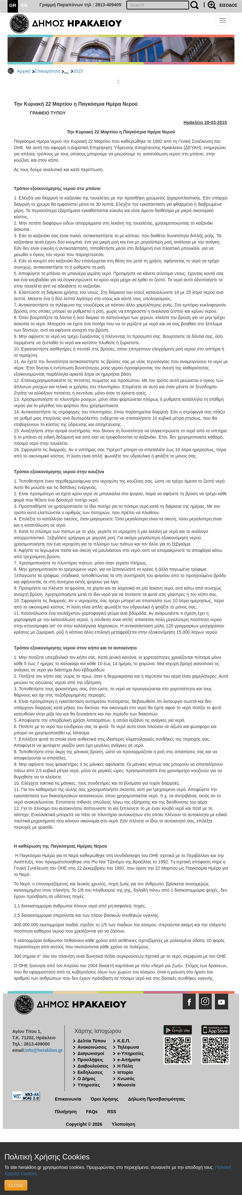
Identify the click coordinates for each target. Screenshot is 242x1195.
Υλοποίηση (123, 1124)
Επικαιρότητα (47, 71)
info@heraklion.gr (43, 1050)
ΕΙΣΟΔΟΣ (228, 5)
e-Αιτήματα (129, 1059)
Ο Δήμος (86, 1078)
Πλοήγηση (66, 1111)
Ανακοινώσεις (92, 1047)
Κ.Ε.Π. (124, 1040)
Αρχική (24, 71)
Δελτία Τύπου (92, 1040)
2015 (78, 71)
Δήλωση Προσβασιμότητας (156, 1099)
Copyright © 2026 (84, 1124)
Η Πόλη (125, 1066)
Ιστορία (125, 1072)
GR (12, 5)
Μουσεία (126, 1084)
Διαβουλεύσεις (93, 1066)
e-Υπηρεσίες (131, 1053)
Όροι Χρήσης (105, 1099)
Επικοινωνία (68, 1099)
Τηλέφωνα (128, 1047)
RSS (111, 1111)
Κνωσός (126, 1078)
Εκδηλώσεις (90, 1072)
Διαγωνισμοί (91, 1053)
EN (24, 5)
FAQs (92, 1111)
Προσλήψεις (90, 1059)
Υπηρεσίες (89, 1084)
